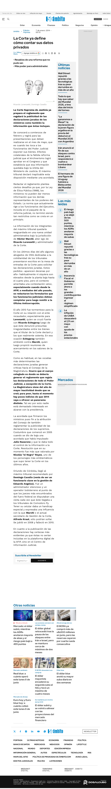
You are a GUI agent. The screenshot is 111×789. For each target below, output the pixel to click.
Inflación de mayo (36, 13)
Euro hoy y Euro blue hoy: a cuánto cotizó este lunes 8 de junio (22, 706)
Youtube (38, 731)
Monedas (61, 384)
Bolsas (67, 384)
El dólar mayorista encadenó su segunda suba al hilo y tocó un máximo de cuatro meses (44, 684)
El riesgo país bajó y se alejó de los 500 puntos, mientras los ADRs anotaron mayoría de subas (69, 223)
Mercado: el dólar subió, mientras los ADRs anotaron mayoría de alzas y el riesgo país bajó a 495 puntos (23, 635)
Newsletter (90, 731)
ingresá (105, 19)
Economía (36, 25)
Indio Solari (106, 13)
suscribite (98, 19)
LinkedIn (32, 731)
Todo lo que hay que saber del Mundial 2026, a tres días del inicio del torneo (66, 103)
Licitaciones (55, 761)
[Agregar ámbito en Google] (31, 53)
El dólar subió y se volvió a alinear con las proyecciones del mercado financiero (44, 713)
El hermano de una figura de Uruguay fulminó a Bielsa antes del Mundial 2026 (66, 182)
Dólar (22, 25)
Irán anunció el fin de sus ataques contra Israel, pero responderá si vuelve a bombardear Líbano (66, 157)
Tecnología (77, 752)
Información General (24, 752)
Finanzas (51, 25)
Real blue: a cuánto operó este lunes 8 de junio (21, 678)
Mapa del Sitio (20, 757)
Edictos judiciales (23, 761)
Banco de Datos (21, 744)
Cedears (83, 384)
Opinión (94, 25)
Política (65, 25)
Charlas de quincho (62, 13)
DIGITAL (26, 770)
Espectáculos (59, 752)
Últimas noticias (35, 740)
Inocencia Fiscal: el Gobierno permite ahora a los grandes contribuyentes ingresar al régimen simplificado (72, 291)
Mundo (31, 748)
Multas (41, 761)
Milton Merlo (17, 53)
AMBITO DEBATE (73, 770)
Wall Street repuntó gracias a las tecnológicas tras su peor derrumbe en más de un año (66, 81)
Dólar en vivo (20, 13)
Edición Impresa (62, 748)
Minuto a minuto (21, 623)
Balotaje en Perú (92, 13)
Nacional (18, 748)
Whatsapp (45, 731)
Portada (17, 740)
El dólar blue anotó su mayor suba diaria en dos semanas (65, 678)
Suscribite (42, 560)
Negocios (80, 25)
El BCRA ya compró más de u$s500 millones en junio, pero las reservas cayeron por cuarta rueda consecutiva (66, 635)
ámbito (16, 31)
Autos (44, 752)
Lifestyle (81, 744)
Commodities (75, 384)
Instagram (26, 731)
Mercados (39, 744)
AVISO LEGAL (82, 757)
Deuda (49, 13)
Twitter (14, 731)
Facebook (20, 731)
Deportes (45, 748)
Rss (89, 752)
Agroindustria (77, 13)
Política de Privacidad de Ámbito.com (52, 757)
